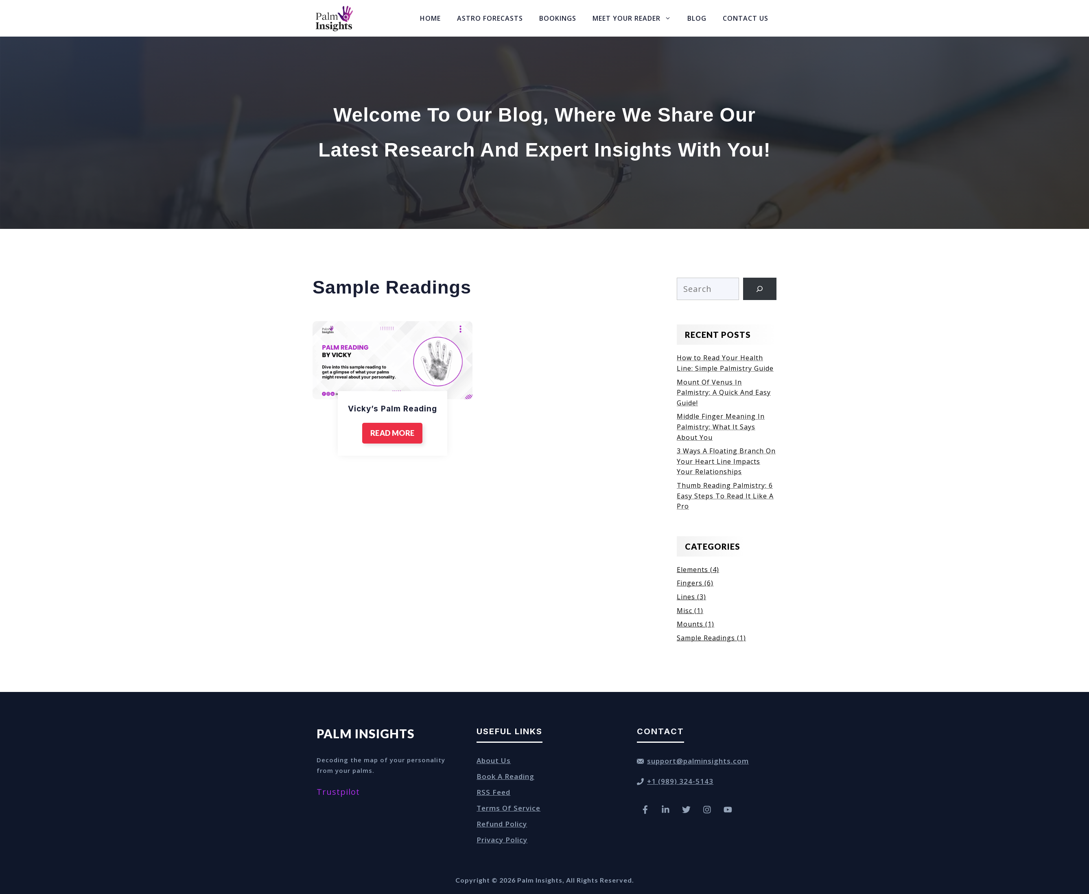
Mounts (690, 624)
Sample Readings (706, 637)
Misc (684, 610)
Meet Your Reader (636, 18)
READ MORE (392, 433)
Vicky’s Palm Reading (392, 408)
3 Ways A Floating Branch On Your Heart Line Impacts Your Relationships (726, 461)
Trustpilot (338, 791)
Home (430, 18)
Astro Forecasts (490, 18)
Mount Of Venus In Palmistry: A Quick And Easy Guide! (724, 392)
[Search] (759, 289)
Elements (692, 569)
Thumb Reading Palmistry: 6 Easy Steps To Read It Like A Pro (725, 496)
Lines (686, 596)
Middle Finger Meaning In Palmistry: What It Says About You (721, 427)
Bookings (557, 18)
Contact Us (745, 18)
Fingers (689, 583)
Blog (696, 18)
